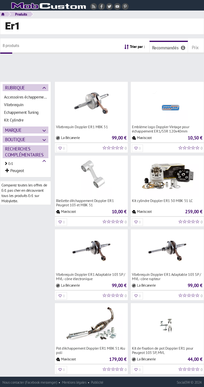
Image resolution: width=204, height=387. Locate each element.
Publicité (97, 382)
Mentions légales (74, 382)
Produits (21, 14)
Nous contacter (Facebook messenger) (29, 382)
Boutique (15, 139)
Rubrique (15, 88)
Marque (13, 130)
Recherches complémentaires (24, 152)
